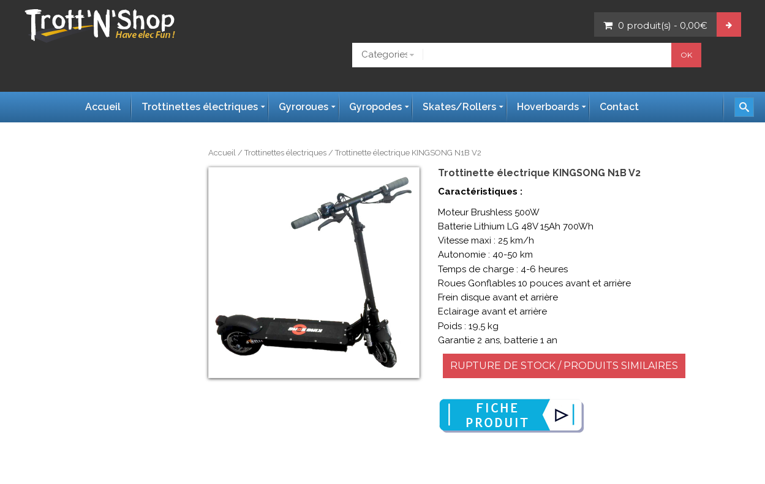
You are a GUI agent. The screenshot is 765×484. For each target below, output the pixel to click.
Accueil (222, 152)
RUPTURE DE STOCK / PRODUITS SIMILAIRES (564, 365)
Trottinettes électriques (285, 152)
